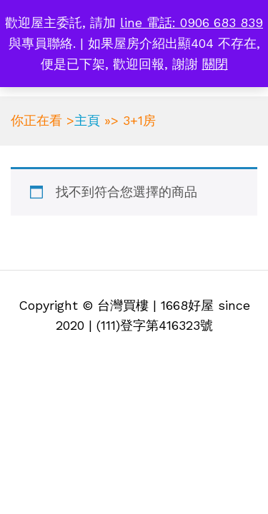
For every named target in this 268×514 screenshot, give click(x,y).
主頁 (87, 120)
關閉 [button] (215, 63)
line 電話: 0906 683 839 (191, 22)
